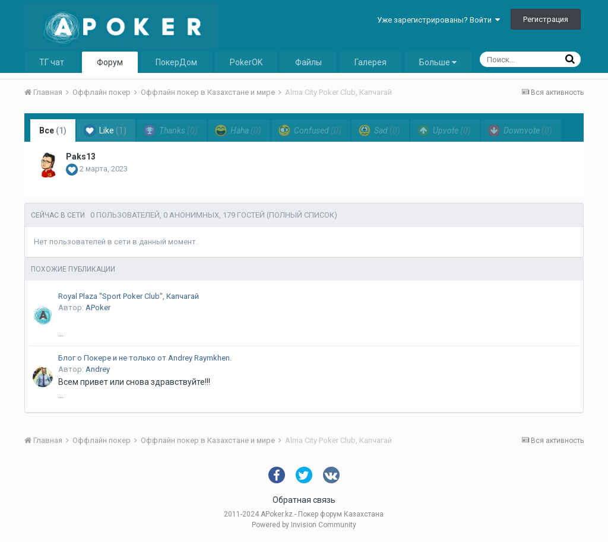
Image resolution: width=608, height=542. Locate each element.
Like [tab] (105, 130)
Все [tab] (52, 130)
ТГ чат (51, 62)
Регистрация (545, 19)
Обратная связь (304, 500)
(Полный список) (302, 215)
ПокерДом (176, 62)
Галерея (370, 62)
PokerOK (246, 62)
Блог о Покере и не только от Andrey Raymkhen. (145, 357)
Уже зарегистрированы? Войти (438, 19)
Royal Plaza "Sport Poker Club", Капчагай (128, 296)
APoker (98, 307)
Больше (438, 62)
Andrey (98, 369)
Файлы (308, 62)
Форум (110, 62)
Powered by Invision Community (304, 525)
